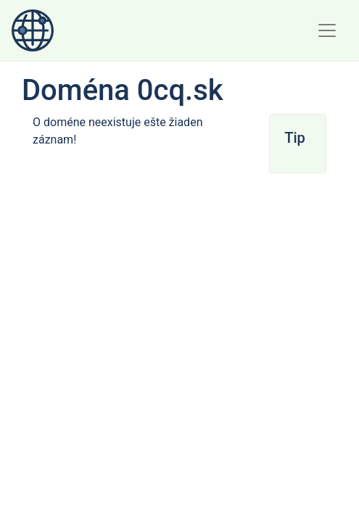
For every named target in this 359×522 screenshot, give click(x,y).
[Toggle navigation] (327, 30)
